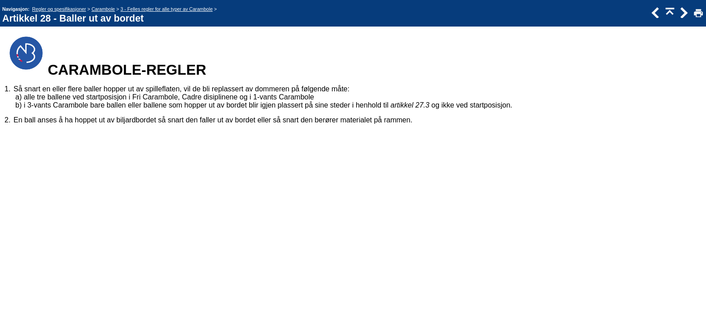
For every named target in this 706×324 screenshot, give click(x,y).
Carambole (103, 9)
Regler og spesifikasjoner (59, 9)
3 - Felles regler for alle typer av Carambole (166, 9)
